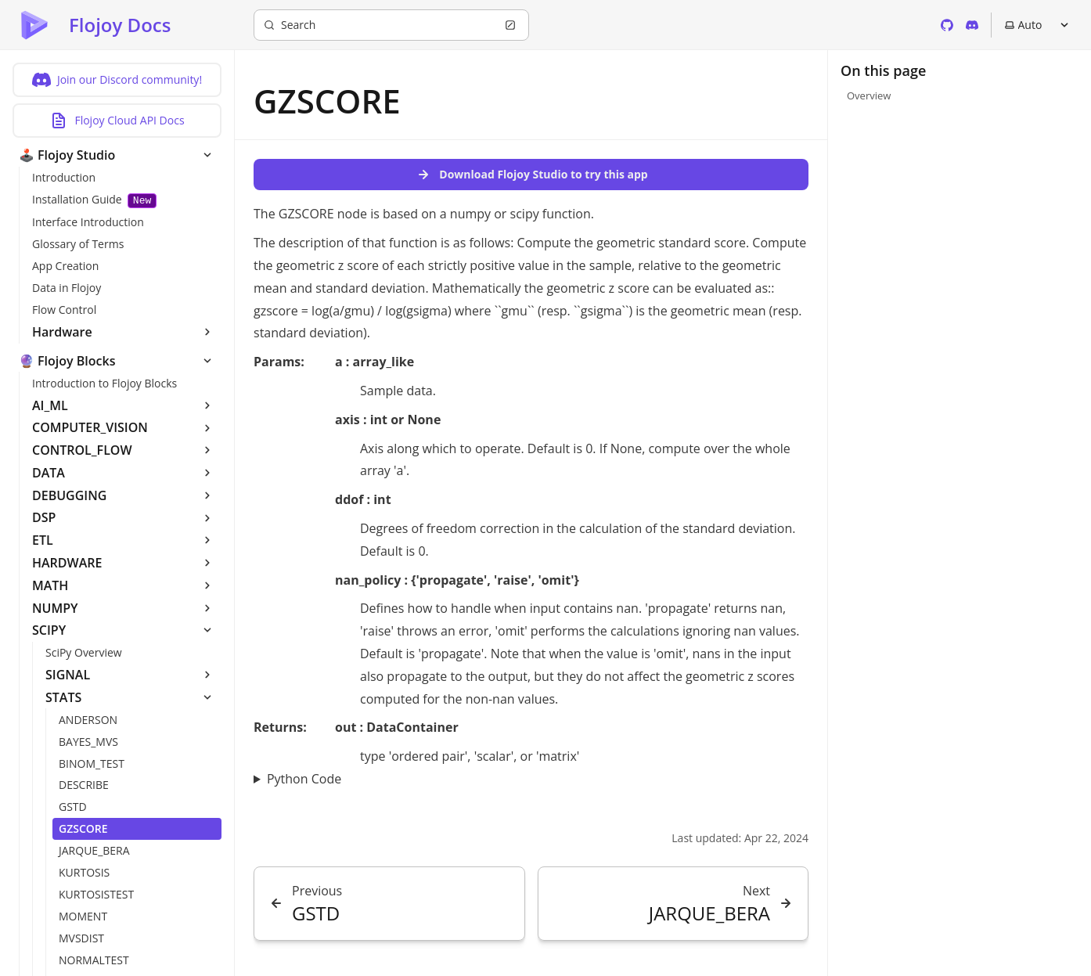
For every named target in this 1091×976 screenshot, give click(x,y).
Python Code (304, 778)
